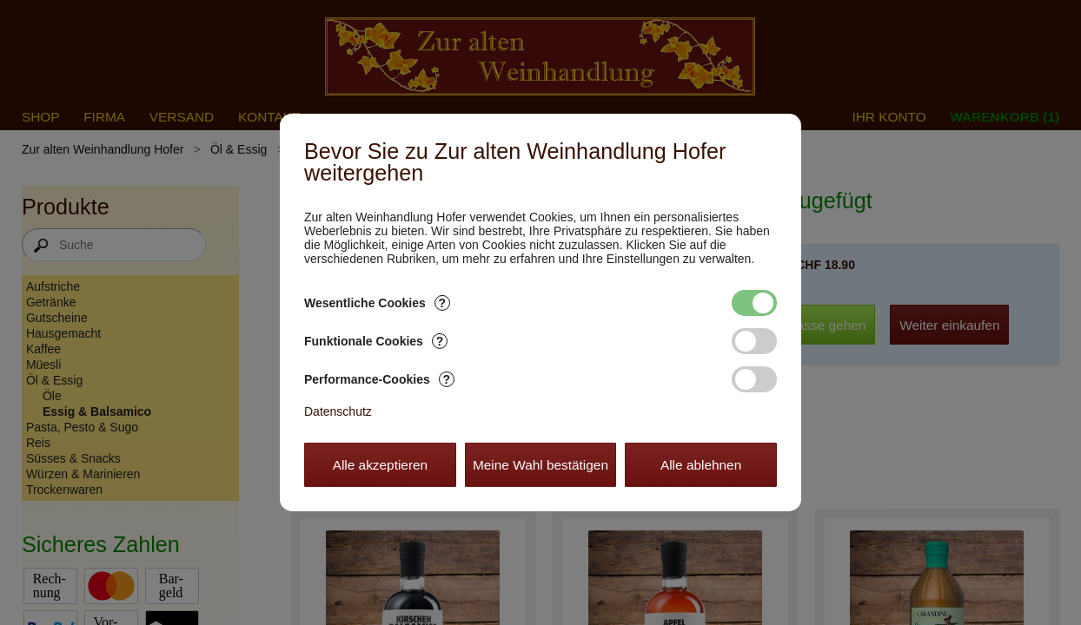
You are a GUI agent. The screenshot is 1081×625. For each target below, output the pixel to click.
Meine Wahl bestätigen (540, 464)
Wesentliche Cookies (377, 303)
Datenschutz (338, 411)
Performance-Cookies (379, 379)
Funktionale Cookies (376, 341)
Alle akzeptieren (380, 464)
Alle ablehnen (700, 464)
